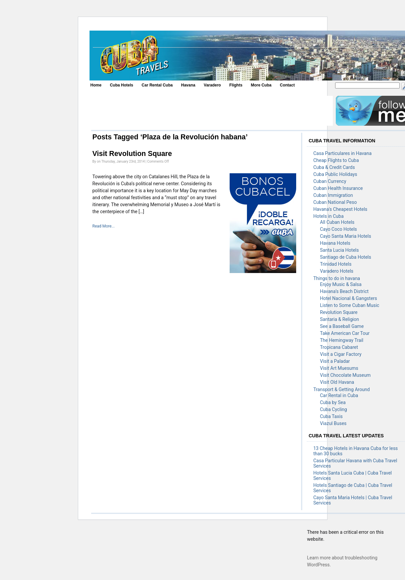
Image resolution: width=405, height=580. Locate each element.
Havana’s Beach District (344, 291)
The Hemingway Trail (341, 340)
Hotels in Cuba (328, 216)
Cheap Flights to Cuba (336, 160)
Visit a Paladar (335, 361)
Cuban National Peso (335, 202)
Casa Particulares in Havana (342, 153)
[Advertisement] (212, 111)
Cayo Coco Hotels (338, 229)
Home (96, 85)
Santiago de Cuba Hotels (345, 257)
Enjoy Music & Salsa (341, 284)
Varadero (212, 85)
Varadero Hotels (336, 271)
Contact (287, 85)
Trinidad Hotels (336, 264)
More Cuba (261, 85)
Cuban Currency (329, 181)
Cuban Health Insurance (338, 188)
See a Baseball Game (342, 326)
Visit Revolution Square (132, 154)
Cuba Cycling (333, 409)
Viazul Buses (333, 423)
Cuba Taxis (331, 416)
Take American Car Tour (345, 333)
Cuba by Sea (333, 402)
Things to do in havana (336, 278)
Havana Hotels (335, 243)
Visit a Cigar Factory (341, 354)
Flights (235, 85)
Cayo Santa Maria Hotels (345, 236)
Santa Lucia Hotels (339, 250)
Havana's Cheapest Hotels (340, 209)
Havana (188, 85)
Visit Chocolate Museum (345, 375)
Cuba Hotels (121, 85)
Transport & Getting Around (341, 389)
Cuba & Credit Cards (334, 167)
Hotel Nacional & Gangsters (348, 298)
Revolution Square (339, 312)
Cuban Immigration (333, 195)
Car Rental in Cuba (339, 395)
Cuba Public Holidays (335, 174)
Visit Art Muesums (339, 368)
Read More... (104, 226)
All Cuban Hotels (337, 222)
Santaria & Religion (339, 319)
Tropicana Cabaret (339, 347)
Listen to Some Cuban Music (349, 305)
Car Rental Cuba (157, 85)
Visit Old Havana (337, 382)
